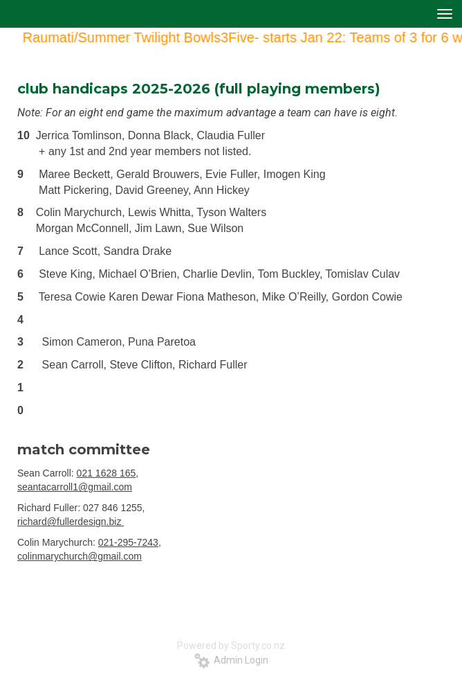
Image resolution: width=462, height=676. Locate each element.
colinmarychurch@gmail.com (79, 556)
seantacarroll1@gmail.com (74, 486)
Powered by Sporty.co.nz (231, 645)
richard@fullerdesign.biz (70, 521)
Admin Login (231, 660)
